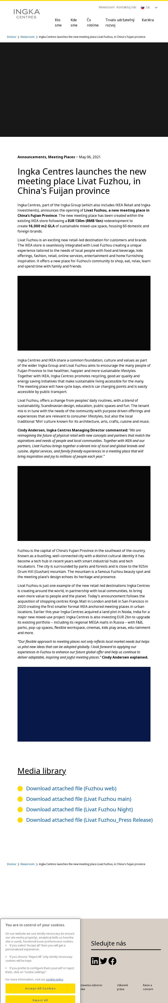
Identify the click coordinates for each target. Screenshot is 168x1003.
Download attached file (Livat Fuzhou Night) (79, 809)
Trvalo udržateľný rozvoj (120, 22)
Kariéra (148, 19)
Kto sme (58, 22)
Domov (11, 37)
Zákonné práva (122, 987)
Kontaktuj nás (126, 7)
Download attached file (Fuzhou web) (71, 788)
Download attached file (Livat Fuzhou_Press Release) (89, 819)
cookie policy (54, 986)
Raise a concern (148, 987)
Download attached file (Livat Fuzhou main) (78, 798)
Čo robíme (93, 22)
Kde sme (74, 22)
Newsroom (107, 7)
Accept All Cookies (40, 995)
